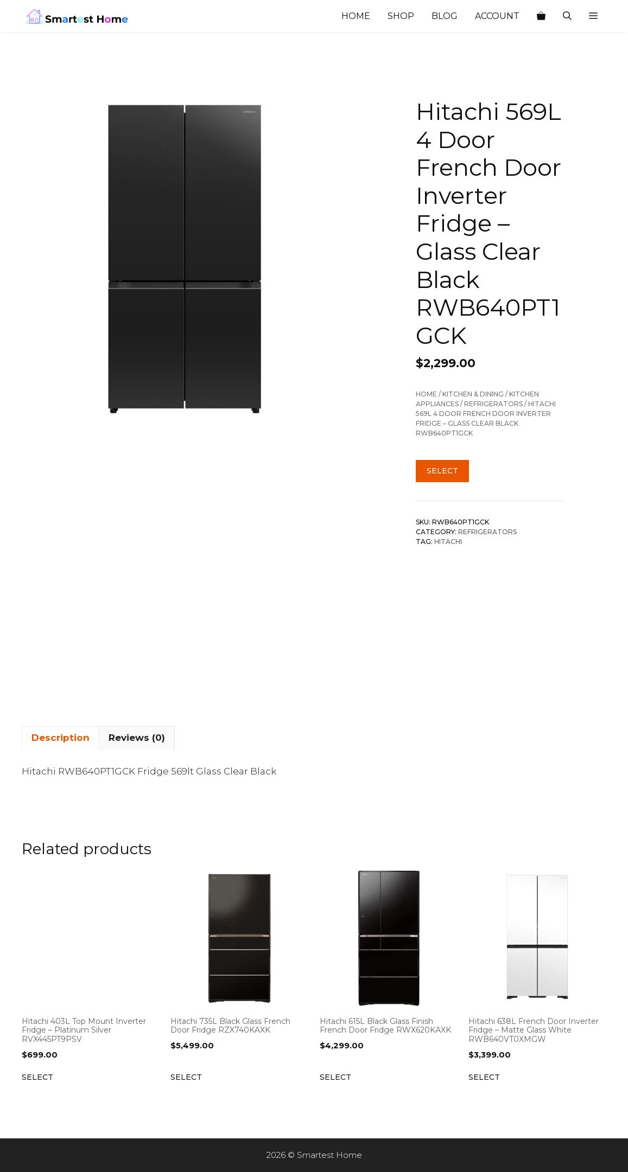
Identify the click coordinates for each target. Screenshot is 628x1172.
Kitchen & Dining (473, 394)
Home (355, 16)
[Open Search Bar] (567, 16)
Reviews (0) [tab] (137, 737)
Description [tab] (60, 737)
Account (497, 16)
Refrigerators (493, 404)
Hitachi (448, 541)
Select (442, 471)
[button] (593, 16)
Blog (445, 16)
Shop (401, 16)
